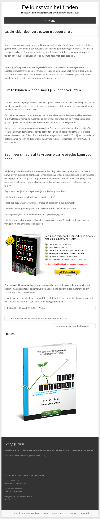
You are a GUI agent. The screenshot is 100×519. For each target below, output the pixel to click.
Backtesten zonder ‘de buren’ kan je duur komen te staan (37, 318)
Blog (43, 308)
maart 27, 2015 (28, 308)
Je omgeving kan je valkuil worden (73, 325)
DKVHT (12, 308)
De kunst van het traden (50, 7)
